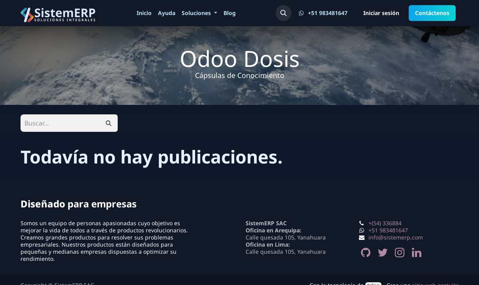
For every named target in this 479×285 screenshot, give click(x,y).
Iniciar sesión (381, 13)
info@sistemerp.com (395, 237)
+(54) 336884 (385, 223)
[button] (283, 13)
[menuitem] (144, 13)
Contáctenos (432, 13)
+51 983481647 (388, 230)
